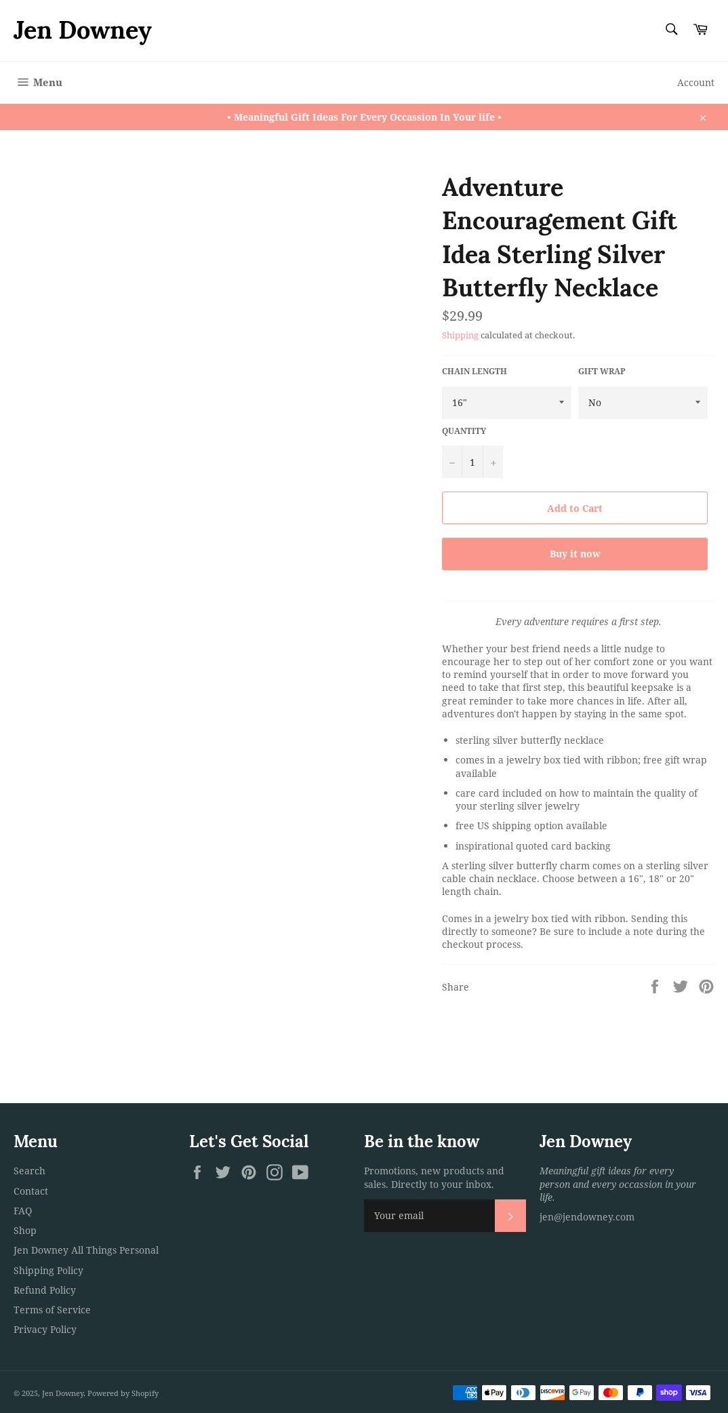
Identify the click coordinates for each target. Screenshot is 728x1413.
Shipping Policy (48, 1270)
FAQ (23, 1210)
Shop (25, 1230)
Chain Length (474, 371)
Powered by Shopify (123, 1393)
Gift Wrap (602, 371)
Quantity (464, 431)
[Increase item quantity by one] (493, 461)
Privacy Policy (45, 1329)
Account (695, 82)
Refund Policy (45, 1289)
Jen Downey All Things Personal (86, 1249)
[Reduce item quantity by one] (452, 461)
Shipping (460, 335)
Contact (31, 1191)
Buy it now (575, 553)
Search (29, 1170)
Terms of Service (52, 1309)
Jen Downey (83, 29)
